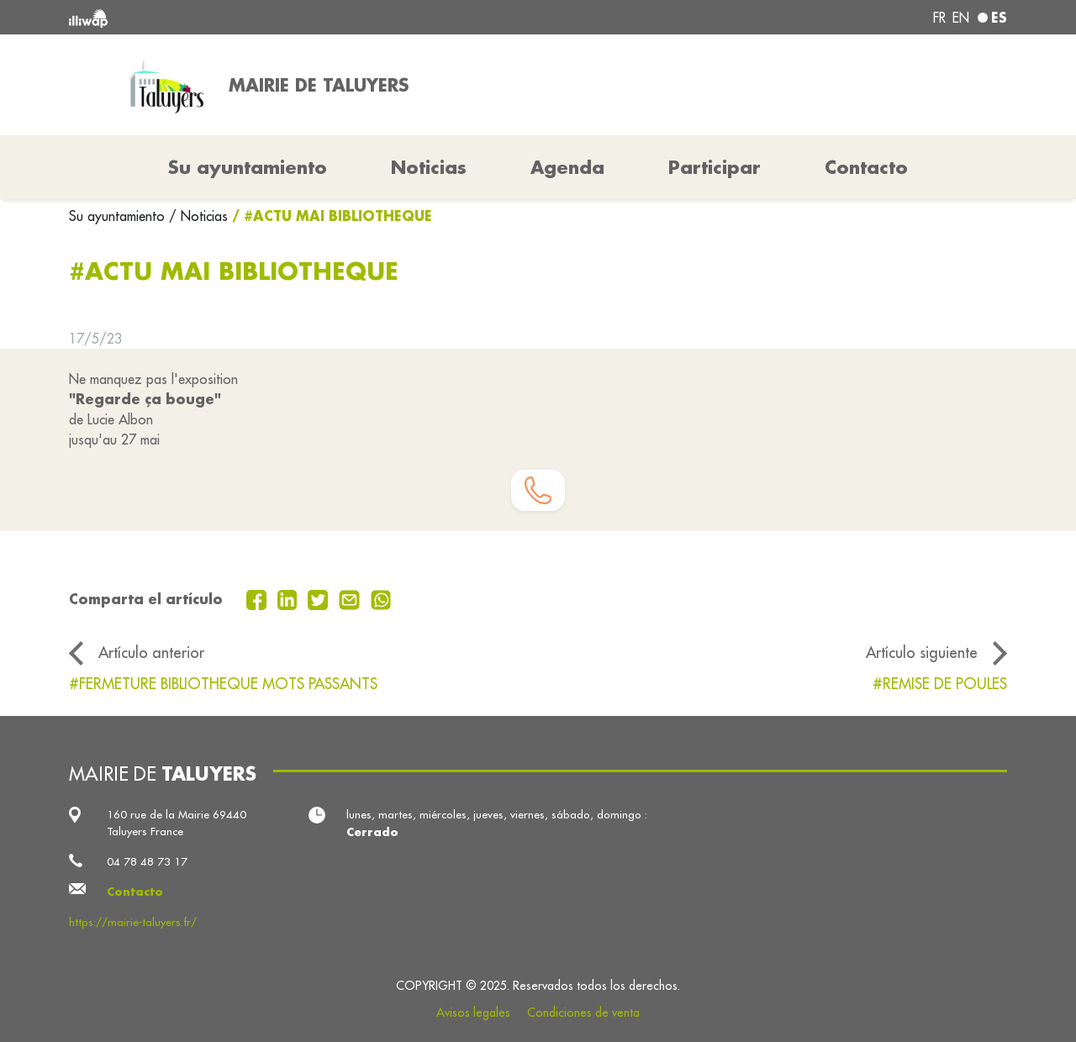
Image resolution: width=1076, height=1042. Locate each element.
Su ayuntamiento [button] (247, 167)
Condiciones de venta (583, 1012)
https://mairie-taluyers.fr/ (133, 922)
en (960, 17)
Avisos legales (473, 1012)
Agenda (567, 167)
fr (939, 17)
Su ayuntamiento (119, 216)
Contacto (866, 167)
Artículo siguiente (922, 652)
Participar (714, 167)
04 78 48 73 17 (147, 862)
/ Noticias (198, 216)
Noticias (429, 167)
